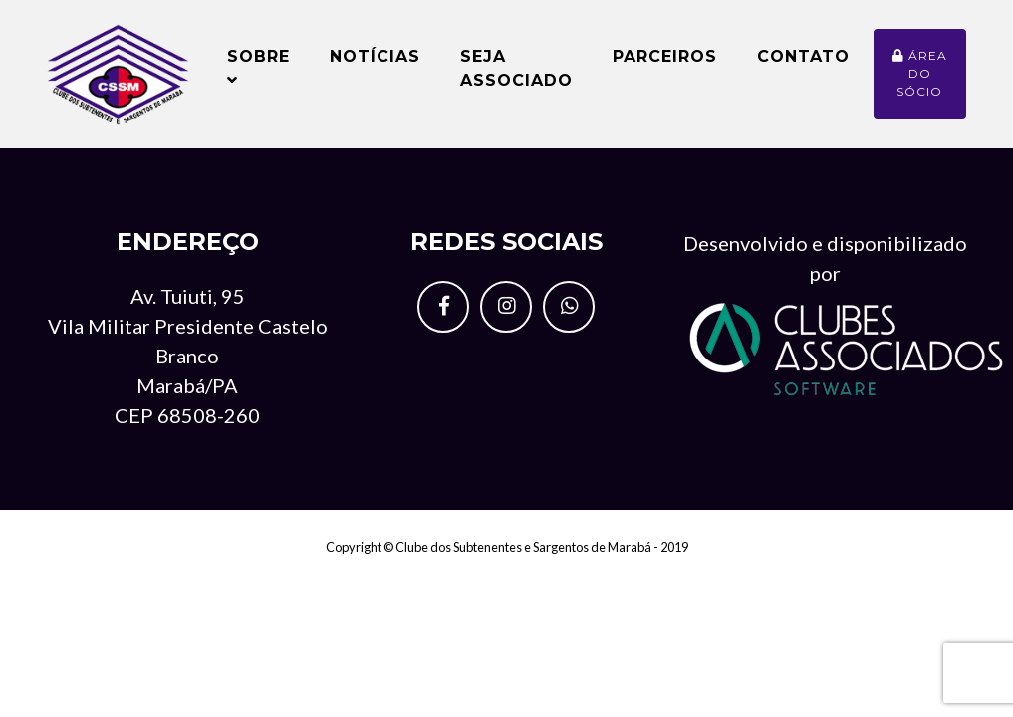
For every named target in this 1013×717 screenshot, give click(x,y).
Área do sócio (919, 81)
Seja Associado (516, 76)
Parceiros (665, 64)
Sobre (258, 75)
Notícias (375, 64)
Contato (803, 64)
